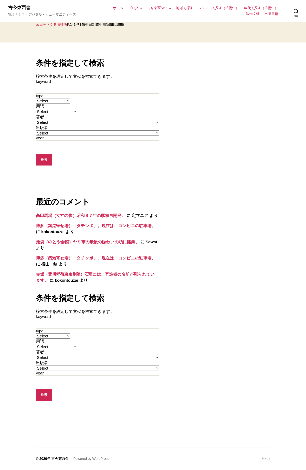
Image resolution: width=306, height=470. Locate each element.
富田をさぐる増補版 (51, 25)
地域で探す (184, 8)
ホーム (118, 8)
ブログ (133, 8)
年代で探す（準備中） (261, 8)
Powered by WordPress (91, 459)
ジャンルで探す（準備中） (218, 8)
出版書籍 (271, 14)
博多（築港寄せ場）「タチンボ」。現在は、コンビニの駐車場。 (95, 225)
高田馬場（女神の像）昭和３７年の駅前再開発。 (80, 215)
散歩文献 (253, 14)
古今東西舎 (19, 7)
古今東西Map (157, 8)
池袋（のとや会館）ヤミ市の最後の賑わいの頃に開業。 (87, 242)
